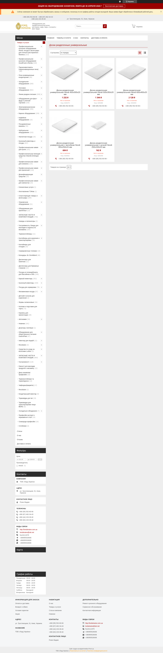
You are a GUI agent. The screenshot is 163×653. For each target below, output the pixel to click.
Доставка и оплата (99, 38)
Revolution (22, 345)
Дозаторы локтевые (26, 328)
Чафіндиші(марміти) (26, 385)
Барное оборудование (27, 113)
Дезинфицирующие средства (26, 175)
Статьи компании (55, 610)
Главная (50, 38)
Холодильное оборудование (24, 83)
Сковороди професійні (27, 422)
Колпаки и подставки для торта (28, 307)
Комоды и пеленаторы (27, 221)
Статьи (19, 431)
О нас (75, 38)
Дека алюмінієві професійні (24, 374)
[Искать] (105, 26)
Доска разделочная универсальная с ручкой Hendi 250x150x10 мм (98, 145)
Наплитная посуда (25, 137)
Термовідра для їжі (26, 398)
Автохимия (23, 319)
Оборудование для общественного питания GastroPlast (27, 334)
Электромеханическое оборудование (27, 108)
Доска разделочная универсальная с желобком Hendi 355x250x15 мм (65, 145)
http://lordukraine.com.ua (28, 529)
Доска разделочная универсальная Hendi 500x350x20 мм (98, 92)
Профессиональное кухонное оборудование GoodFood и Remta (27, 61)
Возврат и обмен (21, 607)
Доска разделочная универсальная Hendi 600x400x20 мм (132, 92)
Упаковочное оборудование (24, 203)
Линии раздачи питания (27, 94)
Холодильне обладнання (28, 411)
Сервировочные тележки (28, 251)
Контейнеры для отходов (25, 246)
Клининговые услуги (26, 187)
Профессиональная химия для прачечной (28, 169)
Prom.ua (91, 649)
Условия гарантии (21, 610)
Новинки (22, 323)
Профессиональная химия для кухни (28, 148)
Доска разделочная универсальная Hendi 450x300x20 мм (65, 92)
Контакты (85, 38)
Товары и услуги (64, 38)
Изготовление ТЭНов (26, 191)
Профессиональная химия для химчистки (28, 182)
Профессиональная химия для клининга (28, 163)
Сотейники (22, 426)
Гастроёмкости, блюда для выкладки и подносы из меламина (28, 227)
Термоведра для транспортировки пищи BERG (27, 405)
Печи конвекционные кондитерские (26, 76)
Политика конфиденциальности (97, 651)
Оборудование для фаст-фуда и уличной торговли (28, 101)
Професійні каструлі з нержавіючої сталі (27, 416)
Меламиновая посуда (26, 291)
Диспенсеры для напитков (25, 260)
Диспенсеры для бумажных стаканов (29, 267)
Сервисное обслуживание (92, 607)
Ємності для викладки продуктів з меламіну (27, 367)
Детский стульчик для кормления (27, 297)
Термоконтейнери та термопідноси (26, 380)
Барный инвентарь (25, 279)
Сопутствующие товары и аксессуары (28, 197)
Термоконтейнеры (25, 234)
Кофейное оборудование (24, 119)
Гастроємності (24, 362)
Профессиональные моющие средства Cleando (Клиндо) (29, 155)
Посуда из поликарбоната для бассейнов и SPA (28, 273)
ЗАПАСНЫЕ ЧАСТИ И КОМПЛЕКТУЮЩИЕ (27, 216)
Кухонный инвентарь (26, 283)
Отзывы (20, 439)
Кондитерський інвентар (27, 394)
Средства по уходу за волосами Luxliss (27, 350)
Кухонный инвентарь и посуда (27, 142)
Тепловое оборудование (24, 89)
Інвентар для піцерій (26, 340)
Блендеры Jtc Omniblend (28, 255)
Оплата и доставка (22, 603)
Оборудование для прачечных (26, 209)
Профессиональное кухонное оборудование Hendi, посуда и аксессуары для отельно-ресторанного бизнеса (29, 50)
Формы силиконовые (26, 302)
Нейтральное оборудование (24, 131)
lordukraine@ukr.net (27, 532)
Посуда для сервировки (27, 287)
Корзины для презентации (23, 314)
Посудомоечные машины (25, 125)
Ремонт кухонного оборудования (95, 603)
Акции (17, 614)
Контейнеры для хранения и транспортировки (29, 239)
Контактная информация (92, 610)
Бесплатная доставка (114, 6)
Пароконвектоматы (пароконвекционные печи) (28, 68)
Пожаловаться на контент (78, 651)
